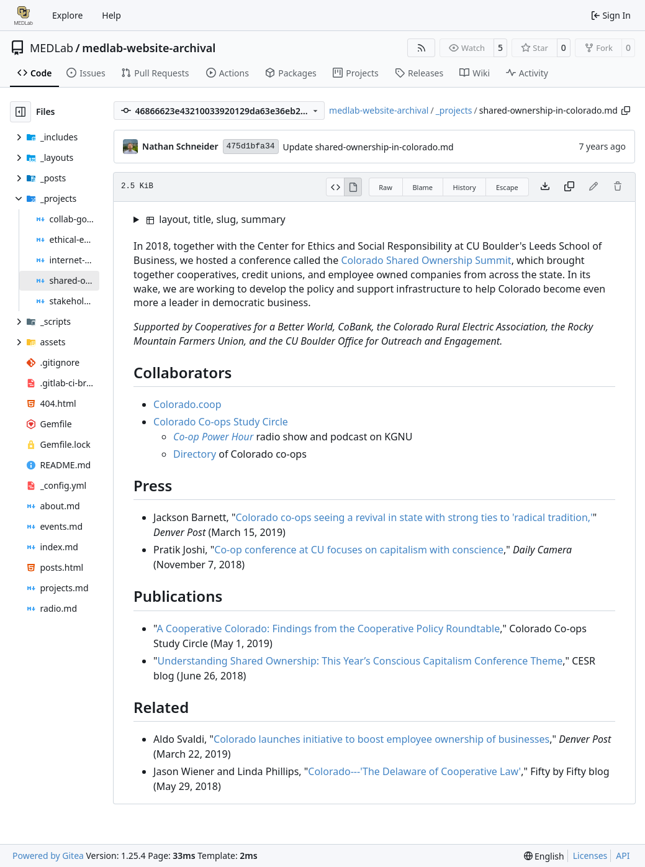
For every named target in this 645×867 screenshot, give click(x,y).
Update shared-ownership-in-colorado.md (368, 147)
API (622, 855)
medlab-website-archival (148, 48)
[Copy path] (625, 110)
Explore (67, 15)
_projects (454, 110)
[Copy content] (569, 186)
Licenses (590, 855)
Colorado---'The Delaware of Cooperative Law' (414, 771)
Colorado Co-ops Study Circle (220, 422)
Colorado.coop (187, 404)
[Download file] (545, 186)
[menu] (544, 856)
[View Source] (335, 187)
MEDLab (51, 48)
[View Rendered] (353, 187)
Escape (507, 187)
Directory (194, 454)
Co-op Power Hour (213, 436)
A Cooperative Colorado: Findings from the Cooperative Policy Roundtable (328, 628)
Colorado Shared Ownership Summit (426, 260)
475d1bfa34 (251, 146)
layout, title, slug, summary (216, 219)
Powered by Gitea (48, 855)
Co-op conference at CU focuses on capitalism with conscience (358, 549)
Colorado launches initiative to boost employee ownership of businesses (381, 739)
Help (111, 15)
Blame (422, 187)
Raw (385, 187)
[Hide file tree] (20, 111)
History (464, 187)
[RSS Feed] (421, 48)
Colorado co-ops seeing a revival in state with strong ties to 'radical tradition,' (413, 517)
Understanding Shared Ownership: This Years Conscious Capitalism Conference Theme (360, 661)
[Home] (23, 15)
